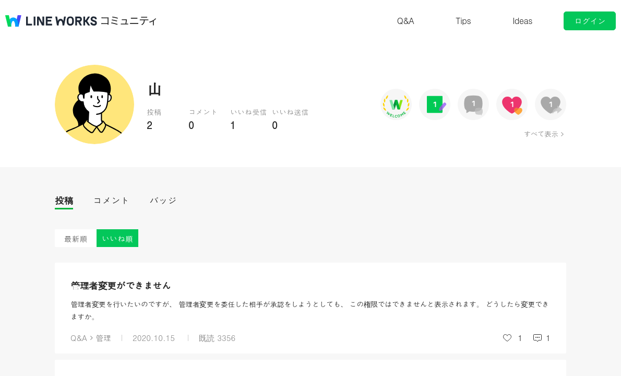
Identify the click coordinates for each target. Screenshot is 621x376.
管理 (103, 337)
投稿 (64, 200)
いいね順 (117, 238)
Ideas (522, 21)
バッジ (163, 200)
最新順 (76, 238)
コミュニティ (129, 21)
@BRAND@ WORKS (51, 21)
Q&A (405, 21)
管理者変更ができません (120, 285)
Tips (463, 21)
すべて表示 (541, 133)
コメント (111, 200)
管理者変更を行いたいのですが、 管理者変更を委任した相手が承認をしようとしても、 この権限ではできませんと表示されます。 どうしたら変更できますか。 (309, 310)
